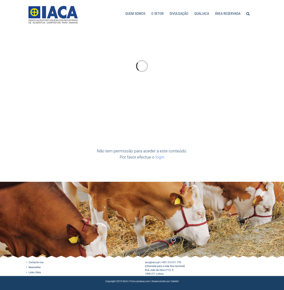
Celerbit (175, 281)
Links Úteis (35, 272)
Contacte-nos (36, 262)
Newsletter (35, 267)
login (159, 157)
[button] (248, 13)
